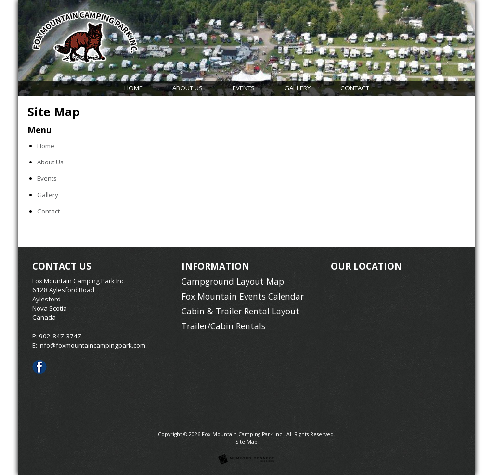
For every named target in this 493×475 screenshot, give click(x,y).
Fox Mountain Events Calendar (243, 296)
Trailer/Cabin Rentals (223, 326)
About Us (187, 88)
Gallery (298, 88)
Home (133, 88)
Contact (354, 88)
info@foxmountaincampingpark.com (92, 345)
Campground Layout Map (233, 281)
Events (244, 88)
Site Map (246, 441)
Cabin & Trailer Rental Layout (240, 311)
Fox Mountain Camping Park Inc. (243, 434)
